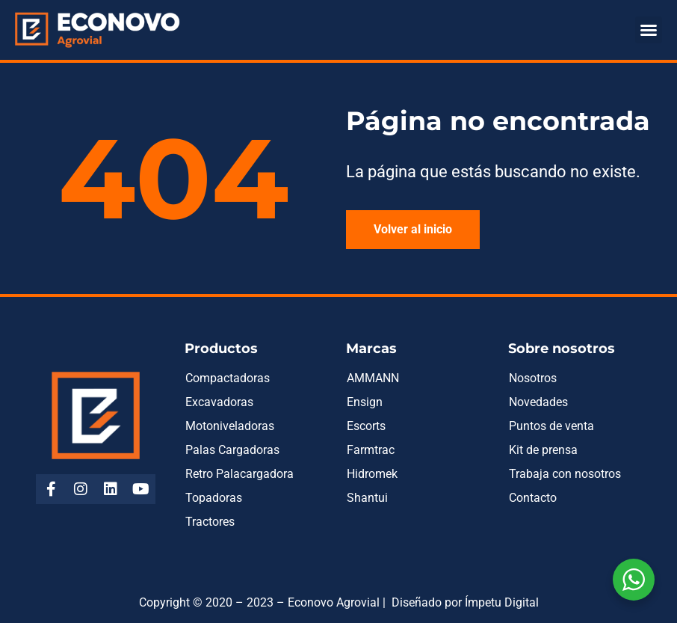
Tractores (210, 522)
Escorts (366, 426)
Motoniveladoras (229, 426)
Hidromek (372, 474)
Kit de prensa (543, 450)
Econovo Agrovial (334, 602)
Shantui (367, 498)
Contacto (533, 498)
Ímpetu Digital (502, 602)
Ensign (365, 402)
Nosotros (533, 378)
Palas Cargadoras (232, 450)
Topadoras (213, 498)
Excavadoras (219, 402)
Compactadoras (227, 378)
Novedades (538, 402)
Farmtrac (371, 450)
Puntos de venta (551, 426)
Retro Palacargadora (239, 474)
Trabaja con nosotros (565, 474)
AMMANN (373, 378)
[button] (648, 29)
